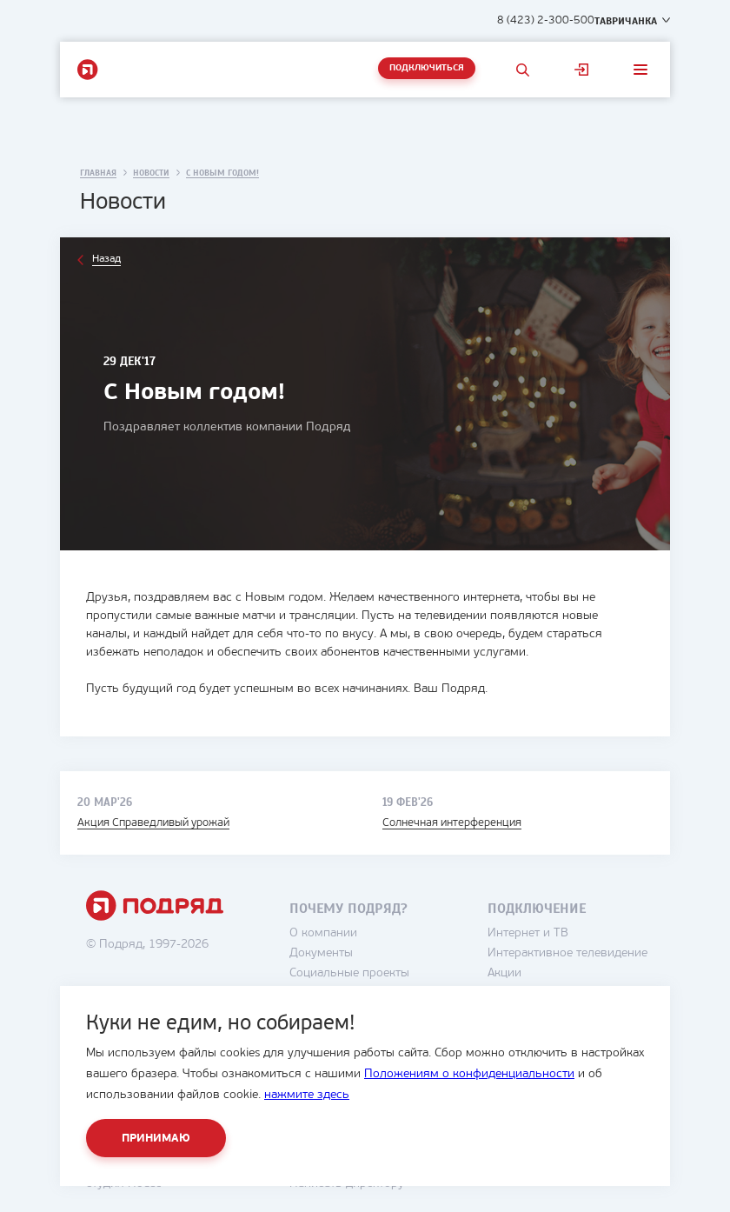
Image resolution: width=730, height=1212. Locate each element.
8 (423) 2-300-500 (545, 20)
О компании (323, 933)
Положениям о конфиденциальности (469, 1074)
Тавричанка (625, 21)
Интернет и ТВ (528, 933)
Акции (504, 973)
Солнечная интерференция (451, 823)
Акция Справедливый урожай (153, 823)
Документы (321, 953)
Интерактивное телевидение (567, 953)
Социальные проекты (349, 973)
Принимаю (156, 1138)
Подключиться (426, 68)
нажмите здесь (306, 1095)
